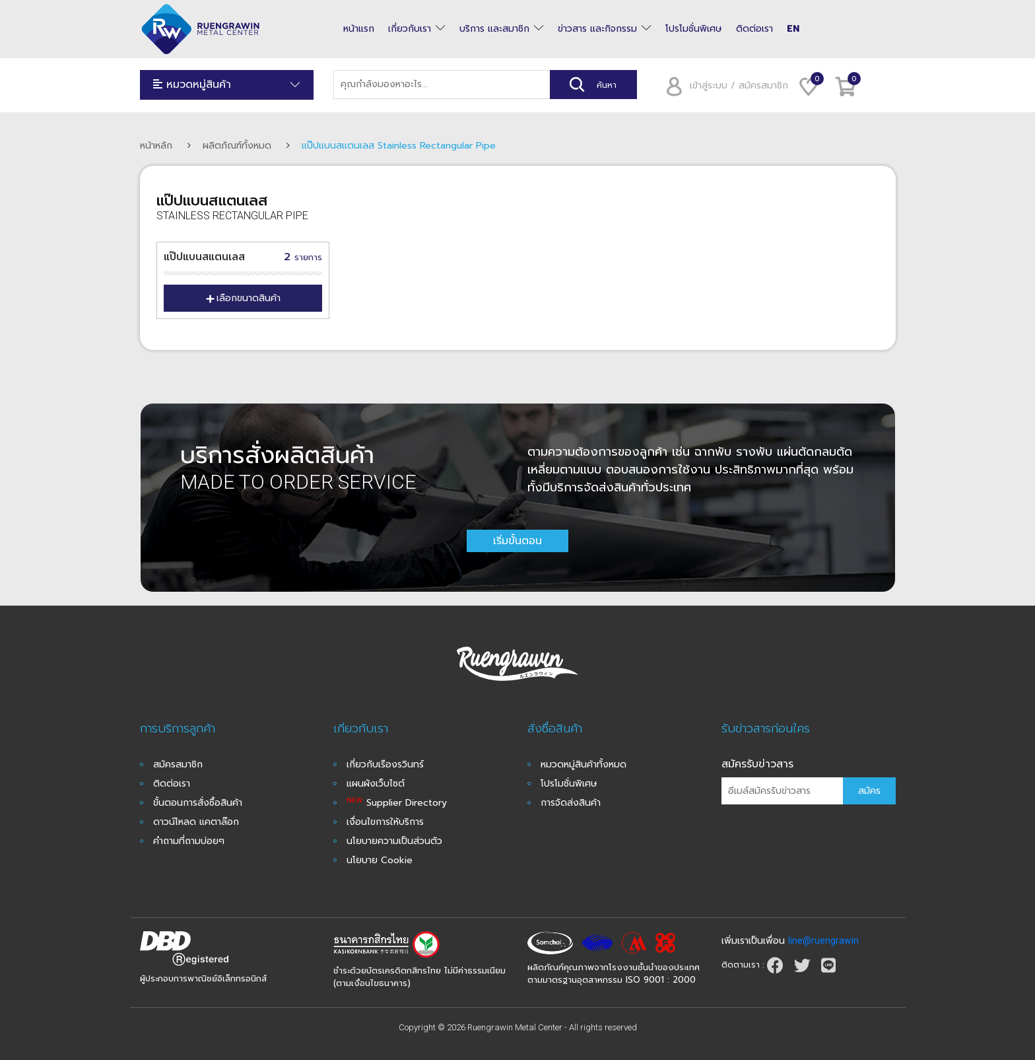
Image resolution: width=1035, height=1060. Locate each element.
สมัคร (869, 791)
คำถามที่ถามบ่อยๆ (188, 841)
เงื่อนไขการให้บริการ (385, 822)
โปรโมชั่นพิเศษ (693, 29)
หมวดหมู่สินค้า (227, 85)
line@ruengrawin (823, 940)
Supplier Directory (397, 803)
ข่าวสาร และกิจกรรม (597, 29)
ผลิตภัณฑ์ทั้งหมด (237, 146)
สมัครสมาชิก (178, 764)
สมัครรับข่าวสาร (757, 764)
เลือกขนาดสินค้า (243, 298)
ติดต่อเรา (754, 29)
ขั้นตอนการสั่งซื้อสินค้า (197, 803)
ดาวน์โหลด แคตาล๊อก (196, 822)
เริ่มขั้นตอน (517, 541)
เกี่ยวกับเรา (409, 29)
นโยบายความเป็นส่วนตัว (394, 841)
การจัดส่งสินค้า (571, 803)
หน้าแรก (358, 29)
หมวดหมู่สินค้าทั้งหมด (583, 764)
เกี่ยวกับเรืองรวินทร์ (385, 764)
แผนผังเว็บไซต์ (376, 784)
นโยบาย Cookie (380, 860)
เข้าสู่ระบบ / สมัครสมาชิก (722, 85)
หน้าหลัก (156, 146)
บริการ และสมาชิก (494, 29)
